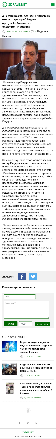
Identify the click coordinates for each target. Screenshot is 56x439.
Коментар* (26, 310)
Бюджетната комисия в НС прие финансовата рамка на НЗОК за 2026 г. (36, 367)
